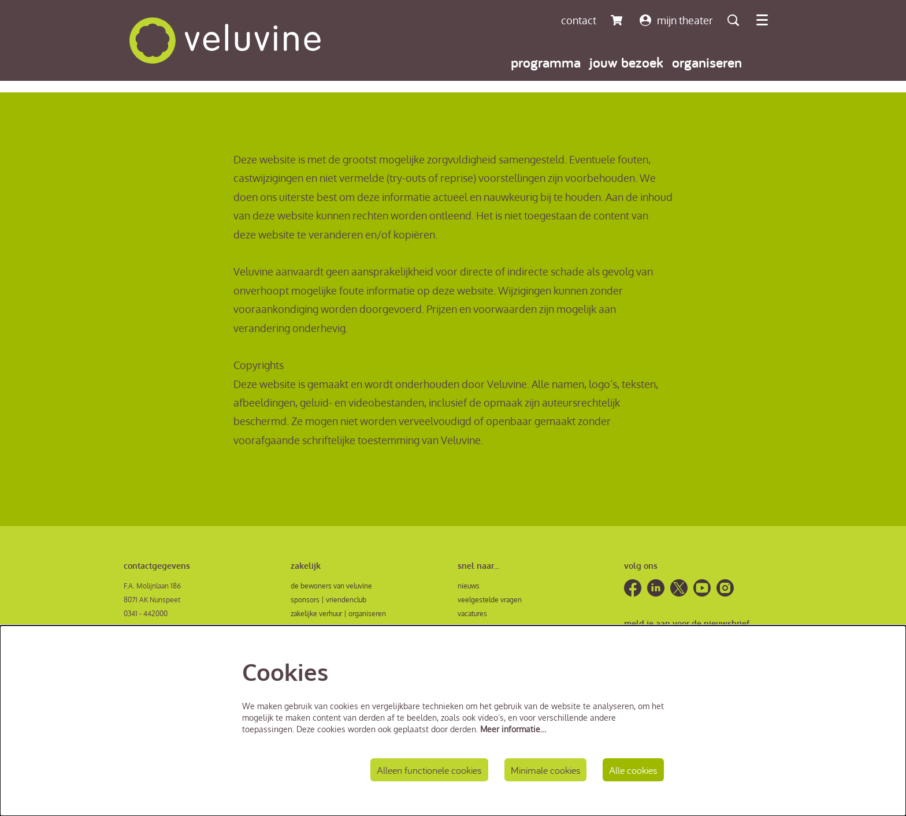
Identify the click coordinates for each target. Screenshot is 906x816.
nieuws (469, 586)
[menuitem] (546, 62)
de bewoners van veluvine (331, 586)
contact (578, 20)
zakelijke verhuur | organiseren (338, 613)
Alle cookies (633, 770)
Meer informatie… (513, 729)
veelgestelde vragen (490, 599)
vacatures (472, 613)
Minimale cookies (546, 770)
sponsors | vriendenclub (328, 599)
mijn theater (676, 20)
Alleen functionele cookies (429, 770)
